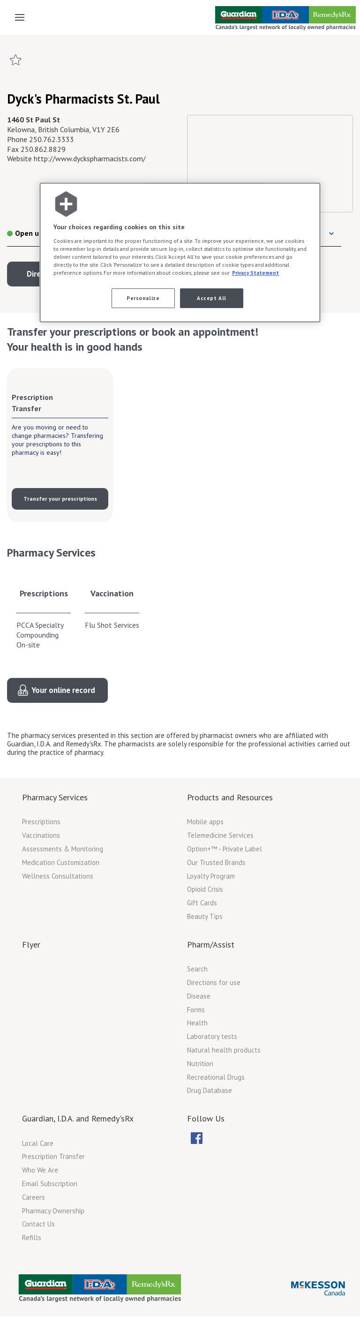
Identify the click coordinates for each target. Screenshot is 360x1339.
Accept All (211, 297)
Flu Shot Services (112, 625)
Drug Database (209, 1090)
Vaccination (112, 593)
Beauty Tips (205, 916)
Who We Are (40, 1170)
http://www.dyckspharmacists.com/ (90, 158)
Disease (198, 996)
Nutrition (200, 1063)
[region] (180, 253)
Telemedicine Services (220, 835)
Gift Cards (202, 902)
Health (197, 1022)
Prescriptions (44, 593)
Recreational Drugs (216, 1077)
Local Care (37, 1143)
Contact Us (38, 1223)
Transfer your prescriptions (60, 498)
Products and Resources (230, 797)
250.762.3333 (51, 139)
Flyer (31, 944)
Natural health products (224, 1050)
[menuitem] (196, 1138)
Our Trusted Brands (216, 862)
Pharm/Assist (210, 944)
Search (197, 968)
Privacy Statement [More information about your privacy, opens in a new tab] (255, 272)
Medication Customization (60, 862)
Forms (196, 1009)
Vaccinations (41, 835)
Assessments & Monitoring (62, 848)
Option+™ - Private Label (224, 848)
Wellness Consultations (57, 876)
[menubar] (202, 1138)
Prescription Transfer (53, 1156)
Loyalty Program (211, 876)
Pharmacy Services (55, 797)
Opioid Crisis (205, 889)
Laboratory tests (212, 1036)
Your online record (63, 690)
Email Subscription (49, 1183)
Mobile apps (205, 821)
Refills (31, 1237)
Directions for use (213, 982)
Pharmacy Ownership (53, 1210)
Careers (33, 1197)
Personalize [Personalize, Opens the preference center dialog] (143, 297)
